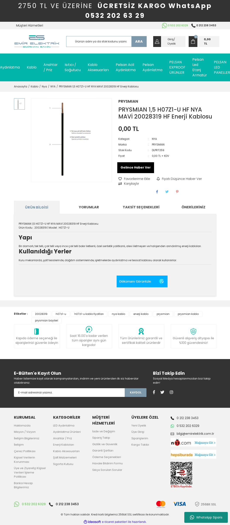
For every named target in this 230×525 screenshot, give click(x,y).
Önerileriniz (193, 207)
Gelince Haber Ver (136, 167)
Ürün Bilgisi (36, 207)
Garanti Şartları (102, 450)
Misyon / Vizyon (25, 432)
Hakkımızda (22, 425)
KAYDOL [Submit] (135, 392)
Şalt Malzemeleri (65, 457)
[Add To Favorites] (134, 178)
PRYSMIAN (128, 101)
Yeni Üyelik (138, 425)
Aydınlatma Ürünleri (67, 432)
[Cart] (204, 41)
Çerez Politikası (24, 451)
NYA (154, 139)
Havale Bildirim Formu (107, 463)
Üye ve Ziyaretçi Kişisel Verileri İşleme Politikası (30, 472)
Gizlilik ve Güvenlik (105, 444)
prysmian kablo (188, 314)
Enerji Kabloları (63, 445)
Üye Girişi (137, 432)
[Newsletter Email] (69, 392)
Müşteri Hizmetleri (29, 25)
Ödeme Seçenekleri (106, 457)
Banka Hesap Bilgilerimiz (23, 485)
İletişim (19, 445)
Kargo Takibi (140, 445)
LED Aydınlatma (63, 425)
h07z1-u (61, 314)
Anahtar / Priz (62, 438)
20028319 (41, 314)
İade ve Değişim (103, 431)
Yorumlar (89, 207)
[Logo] (37, 41)
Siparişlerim (139, 438)
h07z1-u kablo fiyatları (89, 314)
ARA (139, 41)
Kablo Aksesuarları (66, 451)
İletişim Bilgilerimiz (26, 438)
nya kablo (118, 314)
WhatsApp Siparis (206, 517)
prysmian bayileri (46, 320)
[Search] (106, 41)
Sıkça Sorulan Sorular (107, 470)
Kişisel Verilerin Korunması (24, 459)
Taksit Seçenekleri (141, 207)
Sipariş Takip (101, 438)
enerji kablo (140, 314)
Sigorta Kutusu (63, 464)
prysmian (163, 314)
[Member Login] (169, 41)
